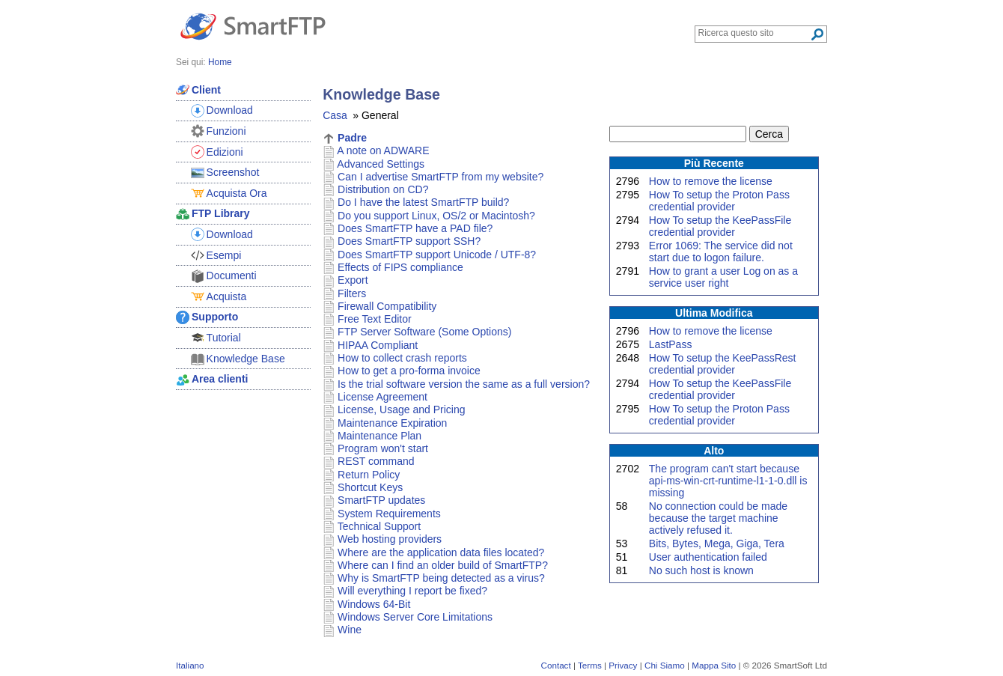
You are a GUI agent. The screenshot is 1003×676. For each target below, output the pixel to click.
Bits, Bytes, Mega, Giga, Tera (716, 543)
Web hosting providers (390, 539)
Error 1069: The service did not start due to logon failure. (721, 252)
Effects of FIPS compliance (400, 267)
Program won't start (383, 448)
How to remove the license (710, 181)
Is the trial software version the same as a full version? (464, 384)
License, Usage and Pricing (401, 409)
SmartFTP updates (381, 500)
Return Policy (369, 475)
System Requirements (389, 514)
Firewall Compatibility (387, 306)
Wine (350, 630)
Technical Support (379, 526)
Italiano (190, 665)
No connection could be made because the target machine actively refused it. (718, 518)
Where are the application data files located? (441, 552)
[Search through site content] (754, 33)
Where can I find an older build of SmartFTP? (443, 565)
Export (353, 280)
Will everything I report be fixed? (412, 591)
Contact (556, 665)
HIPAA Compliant (378, 345)
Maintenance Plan (379, 436)
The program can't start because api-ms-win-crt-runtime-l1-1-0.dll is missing (728, 481)
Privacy (623, 665)
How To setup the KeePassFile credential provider (720, 226)
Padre (352, 138)
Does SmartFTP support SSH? (409, 241)
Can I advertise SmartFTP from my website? (440, 177)
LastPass (670, 344)
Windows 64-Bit (374, 604)
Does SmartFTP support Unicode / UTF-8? (437, 255)
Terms (590, 665)
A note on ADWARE (383, 150)
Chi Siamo (664, 665)
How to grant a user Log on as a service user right (723, 277)
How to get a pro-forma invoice (409, 371)
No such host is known (701, 570)
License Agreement (382, 397)
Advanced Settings (380, 164)
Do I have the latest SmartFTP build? (423, 202)
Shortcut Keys (370, 487)
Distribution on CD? (383, 189)
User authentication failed (708, 557)
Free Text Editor (375, 319)
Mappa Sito (714, 665)
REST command (376, 461)
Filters (352, 293)
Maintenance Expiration (392, 423)
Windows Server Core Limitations (415, 617)
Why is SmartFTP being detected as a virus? (441, 578)
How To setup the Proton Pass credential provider (719, 201)
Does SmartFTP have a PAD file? (415, 228)
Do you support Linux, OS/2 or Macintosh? (436, 216)
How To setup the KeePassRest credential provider (722, 364)
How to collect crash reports (402, 358)
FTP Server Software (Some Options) (424, 332)
